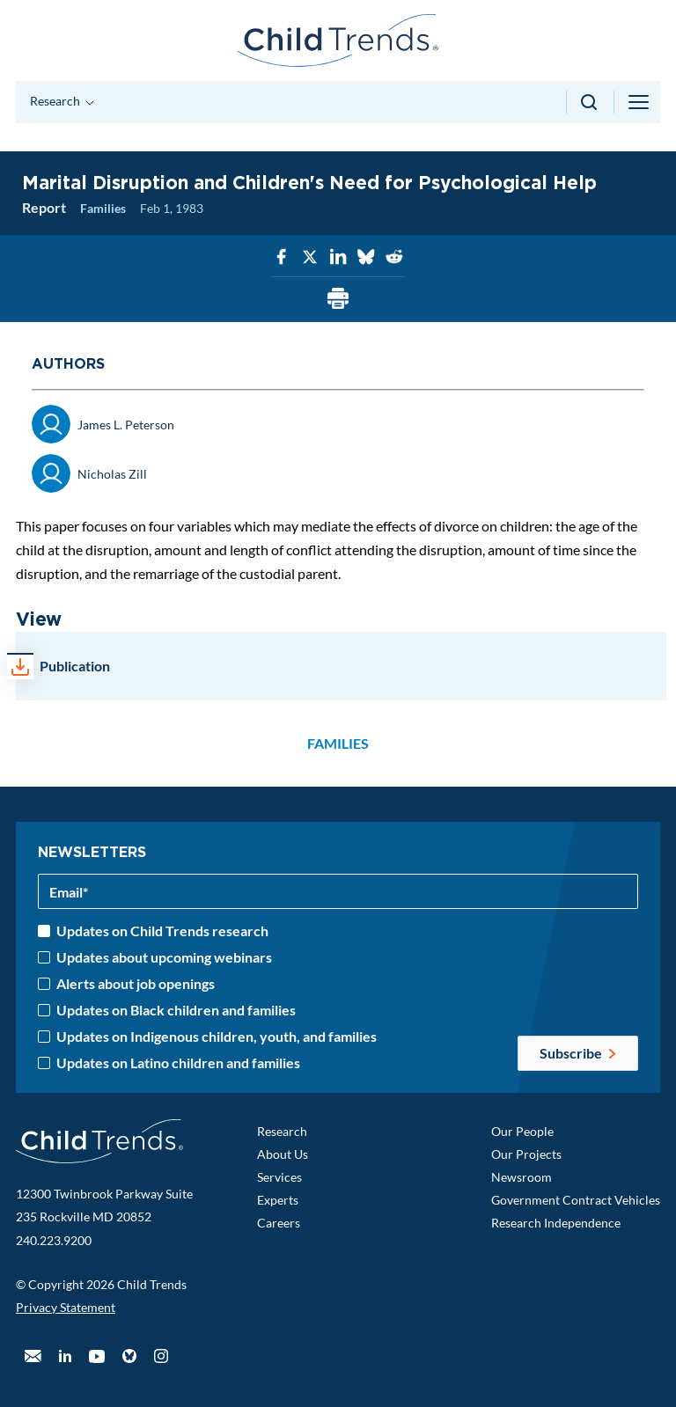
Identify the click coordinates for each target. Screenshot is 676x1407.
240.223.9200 (54, 1240)
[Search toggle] (590, 102)
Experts (277, 1199)
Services (279, 1176)
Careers (278, 1222)
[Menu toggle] (640, 102)
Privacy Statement (65, 1307)
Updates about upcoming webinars (164, 957)
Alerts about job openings (135, 984)
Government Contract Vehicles (575, 1199)
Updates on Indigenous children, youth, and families (216, 1036)
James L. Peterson (125, 424)
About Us (282, 1154)
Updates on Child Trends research (162, 931)
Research (282, 1131)
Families (103, 208)
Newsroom (521, 1176)
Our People (522, 1131)
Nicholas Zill (112, 473)
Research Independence (556, 1222)
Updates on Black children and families (176, 1010)
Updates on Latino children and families (178, 1063)
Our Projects (526, 1154)
